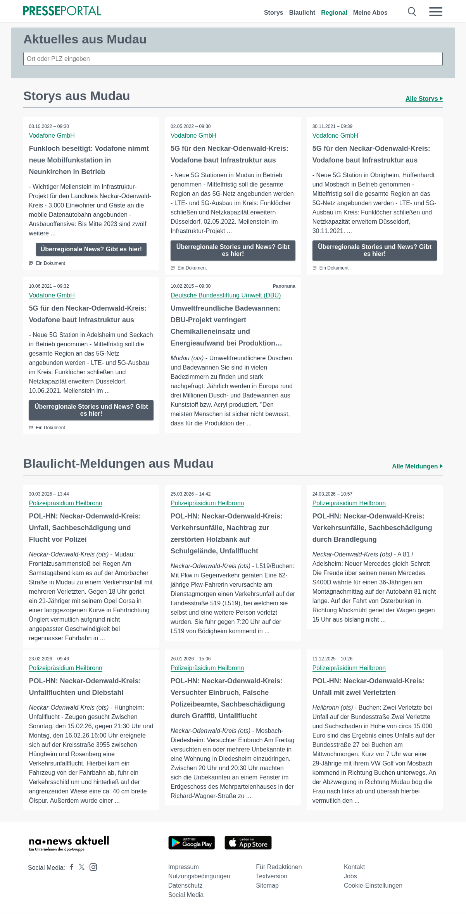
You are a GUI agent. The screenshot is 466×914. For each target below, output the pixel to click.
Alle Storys (424, 98)
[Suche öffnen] (412, 11)
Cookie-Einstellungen (373, 886)
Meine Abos (370, 12)
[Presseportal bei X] (79, 868)
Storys (273, 12)
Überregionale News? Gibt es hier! (91, 249)
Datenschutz (185, 886)
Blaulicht (302, 12)
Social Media (186, 895)
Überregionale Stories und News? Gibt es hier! (233, 250)
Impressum (183, 867)
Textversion (271, 876)
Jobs (350, 876)
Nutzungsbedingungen (199, 876)
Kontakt (354, 867)
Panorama (284, 286)
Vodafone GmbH (52, 135)
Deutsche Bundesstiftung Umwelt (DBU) (226, 295)
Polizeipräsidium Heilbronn (65, 503)
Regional (334, 12)
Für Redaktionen (279, 867)
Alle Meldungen (417, 466)
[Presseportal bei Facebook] (69, 868)
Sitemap (267, 886)
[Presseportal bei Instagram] (91, 867)
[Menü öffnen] (436, 11)
